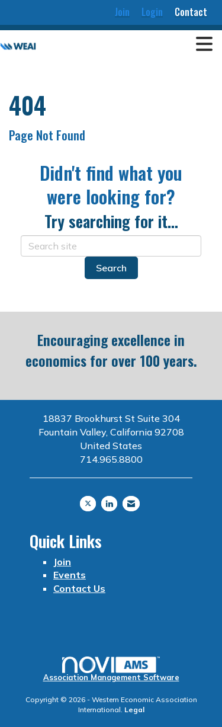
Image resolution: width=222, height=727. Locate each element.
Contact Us (79, 588)
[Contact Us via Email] (131, 503)
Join (62, 562)
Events (69, 575)
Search (111, 268)
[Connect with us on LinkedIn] (109, 503)
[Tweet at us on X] (88, 503)
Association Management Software (111, 669)
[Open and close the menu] (127, 44)
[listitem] (122, 12)
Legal (134, 709)
